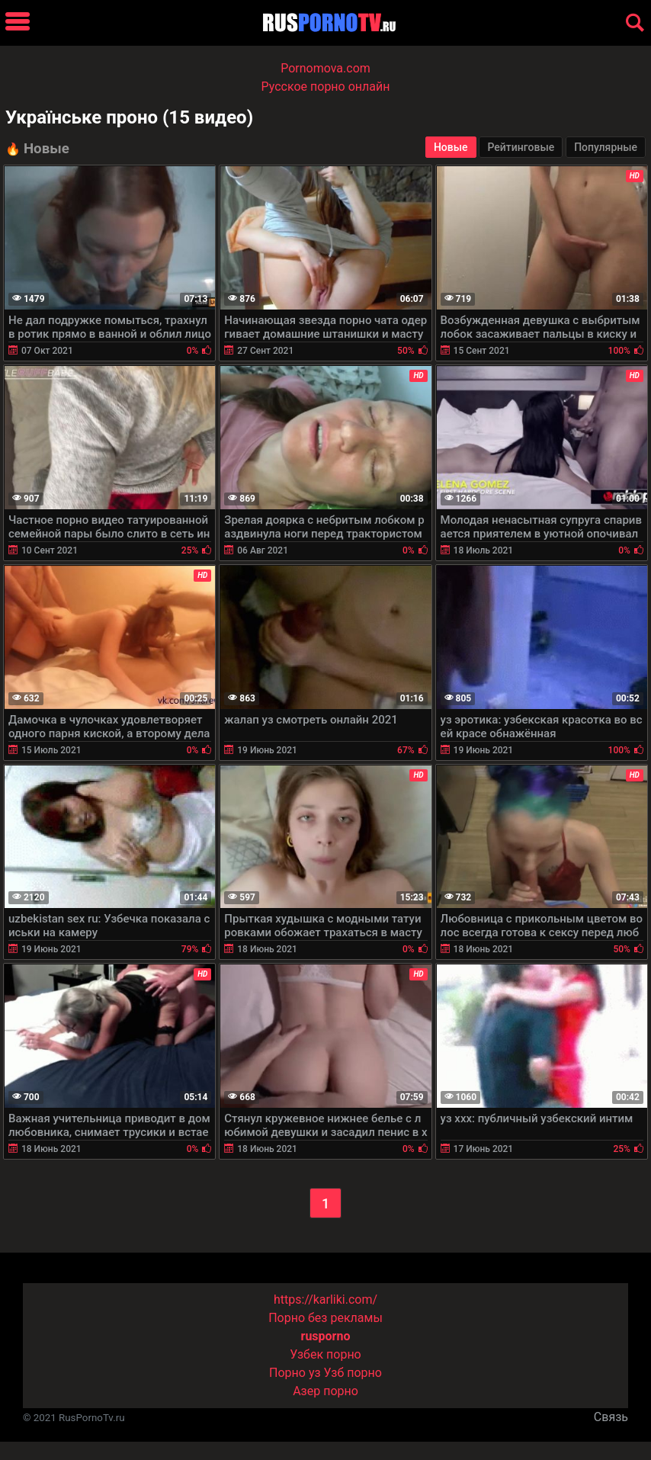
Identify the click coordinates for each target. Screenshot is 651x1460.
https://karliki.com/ (325, 1299)
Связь (611, 1417)
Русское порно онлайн (325, 86)
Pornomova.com (325, 68)
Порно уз (295, 1372)
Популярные (605, 147)
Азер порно (325, 1391)
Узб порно (353, 1372)
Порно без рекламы (325, 1318)
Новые (451, 147)
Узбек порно (325, 1354)
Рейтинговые (520, 147)
